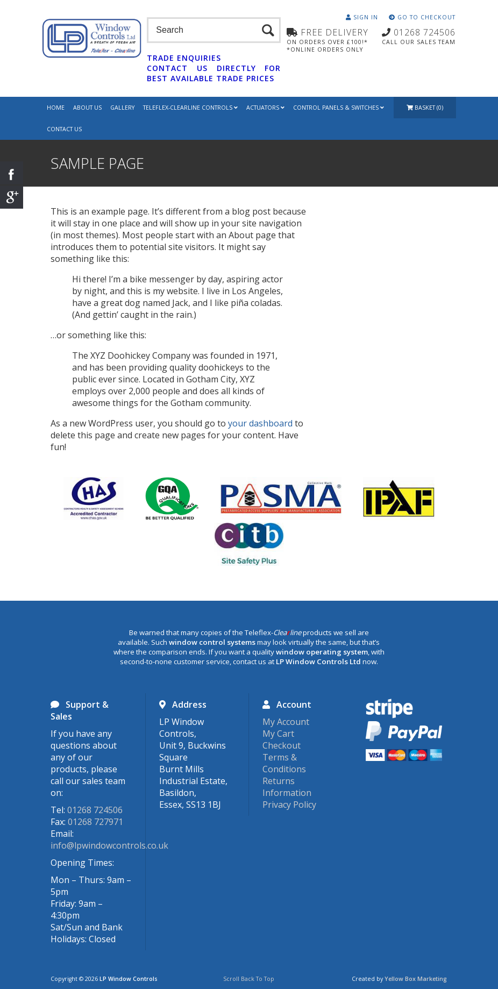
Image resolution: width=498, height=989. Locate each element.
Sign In (362, 17)
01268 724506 (95, 810)
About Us (87, 107)
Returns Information (286, 787)
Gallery (122, 107)
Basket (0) (425, 107)
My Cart (278, 733)
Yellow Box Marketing (416, 979)
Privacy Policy (289, 804)
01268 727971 (95, 822)
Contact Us (64, 129)
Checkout (281, 745)
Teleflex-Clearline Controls (190, 107)
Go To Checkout (422, 17)
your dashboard (260, 423)
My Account (285, 722)
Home (56, 107)
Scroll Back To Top (248, 979)
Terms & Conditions (284, 763)
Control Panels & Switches (338, 107)
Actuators (265, 107)
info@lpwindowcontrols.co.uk (109, 845)
